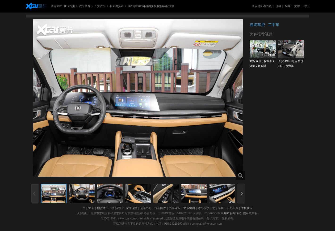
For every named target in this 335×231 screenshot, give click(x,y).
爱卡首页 (69, 6)
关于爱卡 (88, 208)
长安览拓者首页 (262, 6)
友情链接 (131, 208)
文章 (297, 6)
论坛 (306, 6)
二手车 (273, 25)
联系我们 (117, 208)
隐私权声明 (250, 213)
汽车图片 (84, 6)
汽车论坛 (174, 208)
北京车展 (218, 208)
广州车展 (232, 208)
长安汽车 (100, 6)
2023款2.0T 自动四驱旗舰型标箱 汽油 (151, 6)
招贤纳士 (102, 208)
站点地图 (189, 208)
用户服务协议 (232, 213)
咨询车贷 (257, 25)
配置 (287, 6)
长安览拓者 (117, 6)
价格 (278, 6)
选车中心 (145, 208)
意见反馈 (203, 208)
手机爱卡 (246, 208)
